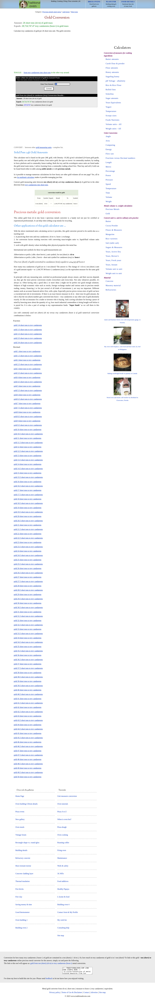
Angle (108, 136)
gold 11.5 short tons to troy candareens (28, 443)
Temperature (111, 111)
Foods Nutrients (112, 120)
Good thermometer (22, 912)
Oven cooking (62, 835)
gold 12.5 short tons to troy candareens (28, 451)
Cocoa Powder (112, 226)
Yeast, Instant (111, 265)
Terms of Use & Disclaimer (72, 994)
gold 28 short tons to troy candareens (27, 586)
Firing (65, 1)
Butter (108, 221)
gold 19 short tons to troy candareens (27, 508)
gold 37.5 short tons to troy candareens (28, 668)
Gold (108, 214)
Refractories (111, 290)
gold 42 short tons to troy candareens (27, 707)
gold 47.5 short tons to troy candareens (28, 755)
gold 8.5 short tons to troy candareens (28, 417)
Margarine (110, 234)
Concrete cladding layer (24, 874)
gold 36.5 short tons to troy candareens (28, 660)
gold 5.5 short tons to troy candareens (28, 390)
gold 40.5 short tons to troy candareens (28, 694)
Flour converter (73, 1)
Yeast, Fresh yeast (113, 260)
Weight (109, 201)
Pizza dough (62, 827)
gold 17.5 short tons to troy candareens (28, 495)
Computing (110, 145)
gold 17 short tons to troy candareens (27, 490)
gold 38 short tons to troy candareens (27, 673)
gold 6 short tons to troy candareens (27, 395)
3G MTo (60, 874)
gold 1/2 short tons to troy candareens (28, 334)
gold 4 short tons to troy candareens (27, 377)
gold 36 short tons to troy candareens (27, 655)
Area (108, 141)
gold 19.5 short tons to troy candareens (28, 512)
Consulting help (63, 928)
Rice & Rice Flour (113, 85)
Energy (109, 149)
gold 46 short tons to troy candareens (27, 742)
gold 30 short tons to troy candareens (27, 603)
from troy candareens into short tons (37, 73)
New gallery (20, 819)
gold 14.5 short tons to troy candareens (28, 469)
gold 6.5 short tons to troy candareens (28, 399)
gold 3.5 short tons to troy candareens (28, 373)
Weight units (111, 129)
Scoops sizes (111, 116)
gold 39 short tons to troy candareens (27, 681)
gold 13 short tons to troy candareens (27, 456)
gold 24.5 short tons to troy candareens (28, 555)
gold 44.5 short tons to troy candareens (28, 729)
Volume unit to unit (114, 269)
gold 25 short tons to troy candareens (27, 560)
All (79, 1)
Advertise (94, 994)
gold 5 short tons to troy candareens (27, 386)
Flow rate (110, 154)
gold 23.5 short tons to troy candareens (28, 547)
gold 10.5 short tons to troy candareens (28, 434)
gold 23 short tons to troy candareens (27, 542)
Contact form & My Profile (67, 912)
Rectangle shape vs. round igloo (27, 843)
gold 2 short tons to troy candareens (27, 360)
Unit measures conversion (67, 796)
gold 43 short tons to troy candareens (27, 716)
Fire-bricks (19, 889)
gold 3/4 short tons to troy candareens (28, 343)
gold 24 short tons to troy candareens (27, 551)
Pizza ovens (19, 812)
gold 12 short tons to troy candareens (27, 447)
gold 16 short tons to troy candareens (27, 482)
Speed (108, 184)
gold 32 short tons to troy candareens (27, 621)
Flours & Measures (114, 230)
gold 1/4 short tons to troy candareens (28, 325)
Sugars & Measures (114, 247)
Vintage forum (20, 835)
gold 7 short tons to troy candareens (27, 403)
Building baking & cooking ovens (111, 4)
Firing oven (61, 850)
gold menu (65, 12)
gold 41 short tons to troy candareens (27, 699)
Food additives (62, 881)
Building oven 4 (63, 905)
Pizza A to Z (62, 812)
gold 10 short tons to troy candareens (27, 430)
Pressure (109, 180)
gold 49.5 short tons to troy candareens (28, 772)
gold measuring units (44, 147)
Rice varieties (112, 239)
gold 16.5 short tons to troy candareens (28, 486)
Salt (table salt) (112, 243)
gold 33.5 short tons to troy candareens (28, 634)
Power (108, 175)
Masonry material (113, 285)
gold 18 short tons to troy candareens (27, 499)
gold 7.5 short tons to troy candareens (28, 408)
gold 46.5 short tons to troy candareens (28, 746)
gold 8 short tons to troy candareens (27, 412)
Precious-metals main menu (51, 12)
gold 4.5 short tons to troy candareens (28, 382)
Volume (109, 197)
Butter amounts (112, 59)
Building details (21, 850)
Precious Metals (112, 209)
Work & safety (62, 866)
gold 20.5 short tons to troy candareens (28, 521)
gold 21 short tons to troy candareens (27, 525)
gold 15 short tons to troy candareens (27, 473)
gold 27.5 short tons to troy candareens (28, 581)
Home (29, 4)
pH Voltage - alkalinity (115, 81)
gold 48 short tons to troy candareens (27, 759)
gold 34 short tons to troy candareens (27, 638)
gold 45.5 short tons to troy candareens (28, 738)
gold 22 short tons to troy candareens (27, 534)
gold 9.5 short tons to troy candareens (28, 425)
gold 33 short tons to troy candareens (27, 629)
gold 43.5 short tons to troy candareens (28, 720)
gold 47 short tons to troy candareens (27, 751)
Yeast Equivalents (113, 103)
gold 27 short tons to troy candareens (27, 577)
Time (108, 193)
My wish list (62, 920)
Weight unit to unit (114, 273)
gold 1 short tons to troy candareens (27, 351)
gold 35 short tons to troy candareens (27, 647)
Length (109, 162)
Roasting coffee (63, 843)
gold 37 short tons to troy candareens (27, 664)
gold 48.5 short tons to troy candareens (28, 764)
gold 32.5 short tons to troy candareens (28, 625)
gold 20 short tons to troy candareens (27, 516)
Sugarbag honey (112, 77)
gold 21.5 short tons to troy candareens (28, 529)
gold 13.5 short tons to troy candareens (28, 460)
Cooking (59, 1)
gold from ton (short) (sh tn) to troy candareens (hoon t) (51, 963)
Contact (86, 994)
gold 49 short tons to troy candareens (27, 768)
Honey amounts (112, 72)
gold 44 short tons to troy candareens (27, 725)
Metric (108, 167)
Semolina (110, 94)
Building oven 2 (21, 928)
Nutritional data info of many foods (128, 4)
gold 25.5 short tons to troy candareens (28, 564)
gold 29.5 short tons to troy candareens (28, 599)
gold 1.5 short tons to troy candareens (28, 356)
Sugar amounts (112, 98)
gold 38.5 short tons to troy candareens (28, 677)
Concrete (109, 281)
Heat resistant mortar (23, 866)
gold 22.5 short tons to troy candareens (28, 538)
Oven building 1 (21, 920)
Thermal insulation (22, 881)
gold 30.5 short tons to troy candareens (28, 607)
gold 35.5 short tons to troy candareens (28, 651)
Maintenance (62, 858)
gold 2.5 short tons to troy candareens (28, 364)
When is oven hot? (64, 819)
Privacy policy (54, 994)
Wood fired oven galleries (94, 4)
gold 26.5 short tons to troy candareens (28, 573)
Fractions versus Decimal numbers (120, 158)
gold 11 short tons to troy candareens (27, 438)
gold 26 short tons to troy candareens (27, 568)
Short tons (74, 12)
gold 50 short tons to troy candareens (27, 777)
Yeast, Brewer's (112, 256)
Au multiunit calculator (25, 177)
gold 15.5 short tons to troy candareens (28, 477)
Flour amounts (112, 68)
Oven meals (19, 827)
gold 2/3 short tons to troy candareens (28, 338)
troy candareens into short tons (36, 185)
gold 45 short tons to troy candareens (27, 733)
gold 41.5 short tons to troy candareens (28, 703)
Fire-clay (18, 897)
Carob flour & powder (115, 64)
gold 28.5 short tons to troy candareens (28, 590)
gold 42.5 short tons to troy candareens (28, 712)
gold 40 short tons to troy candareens (27, 690)
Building (53, 1)
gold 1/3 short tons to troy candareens (28, 330)
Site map (60, 935)
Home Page (19, 796)
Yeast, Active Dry (113, 252)
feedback (49, 980)
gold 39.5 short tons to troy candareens (28, 686)
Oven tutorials (62, 804)
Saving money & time (23, 905)
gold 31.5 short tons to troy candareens (28, 616)
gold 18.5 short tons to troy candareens (28, 503)
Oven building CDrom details (26, 804)
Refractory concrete (22, 858)
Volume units (111, 124)
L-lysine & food (63, 897)
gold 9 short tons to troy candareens (27, 421)
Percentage (110, 171)
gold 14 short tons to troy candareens (27, 464)
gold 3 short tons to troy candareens (27, 369)
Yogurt (109, 107)
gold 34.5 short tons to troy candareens (28, 642)
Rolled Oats (111, 90)
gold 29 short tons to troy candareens (27, 594)
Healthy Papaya (63, 889)
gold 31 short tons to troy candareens (27, 612)
